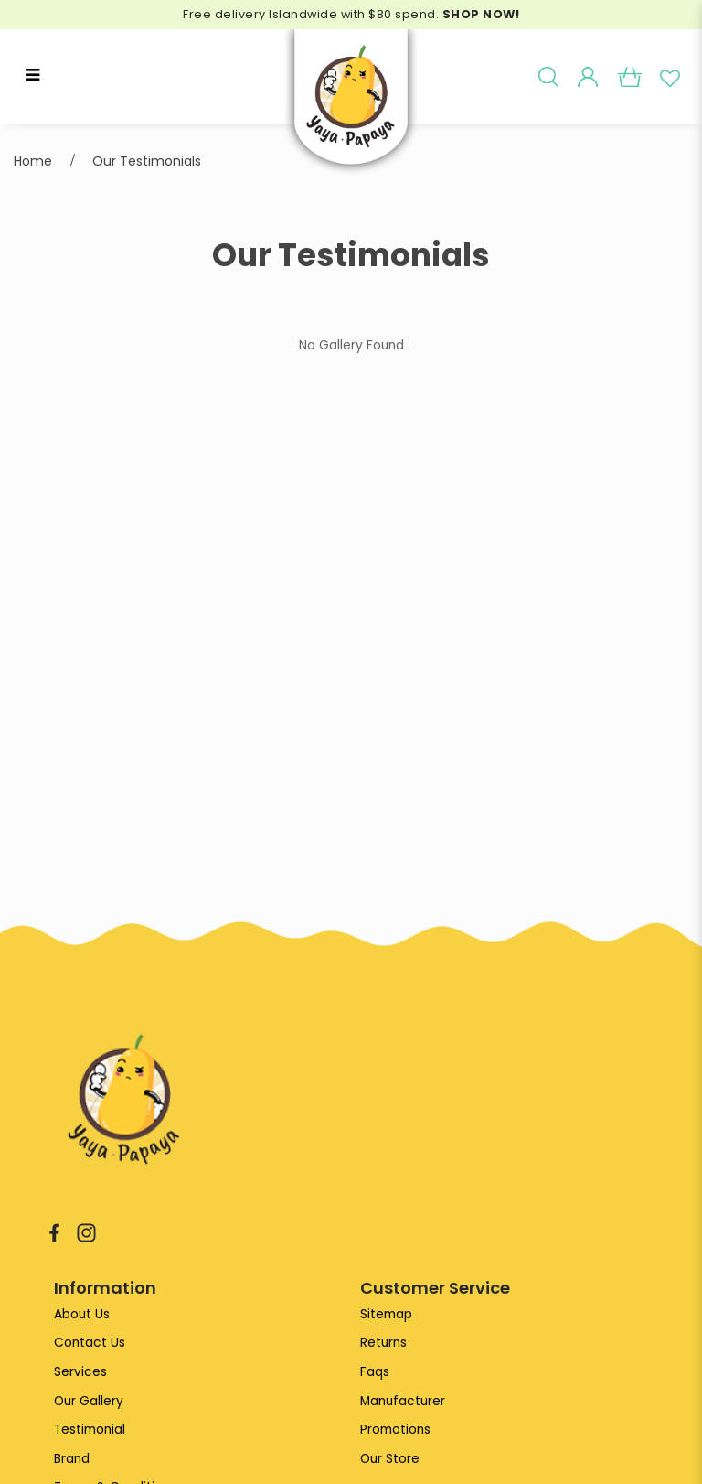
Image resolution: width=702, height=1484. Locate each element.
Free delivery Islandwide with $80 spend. (351, 14)
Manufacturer (402, 1401)
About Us (82, 1314)
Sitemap (386, 1314)
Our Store (390, 1459)
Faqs (374, 1372)
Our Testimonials (146, 161)
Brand (72, 1459)
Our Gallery (88, 1401)
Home (33, 161)
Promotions (395, 1429)
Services (80, 1372)
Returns (383, 1342)
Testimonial (89, 1429)
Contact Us (89, 1342)
